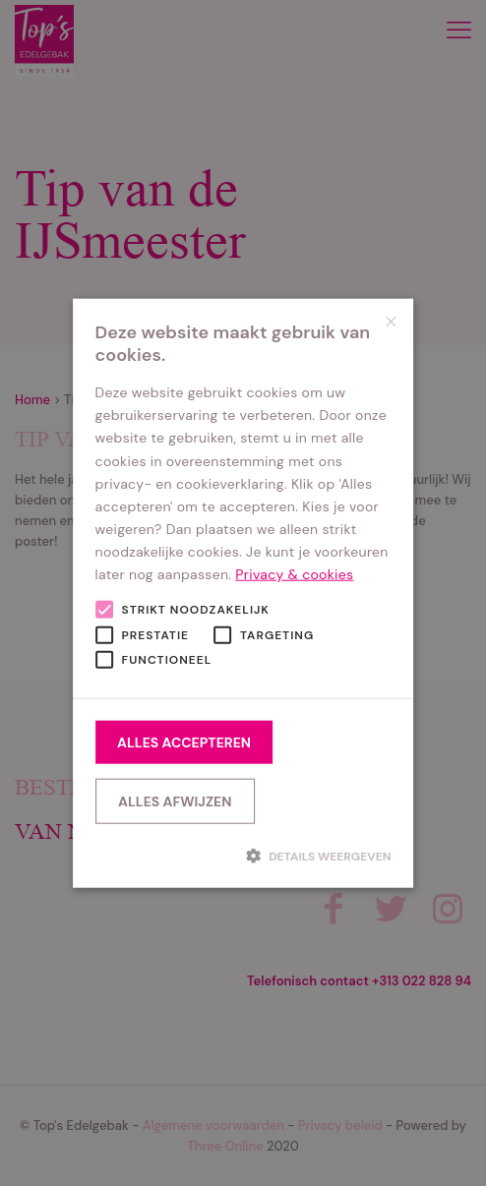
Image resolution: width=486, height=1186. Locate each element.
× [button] (391, 321)
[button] (243, 855)
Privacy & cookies (294, 574)
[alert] (243, 593)
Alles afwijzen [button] (174, 800)
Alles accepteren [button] (184, 741)
